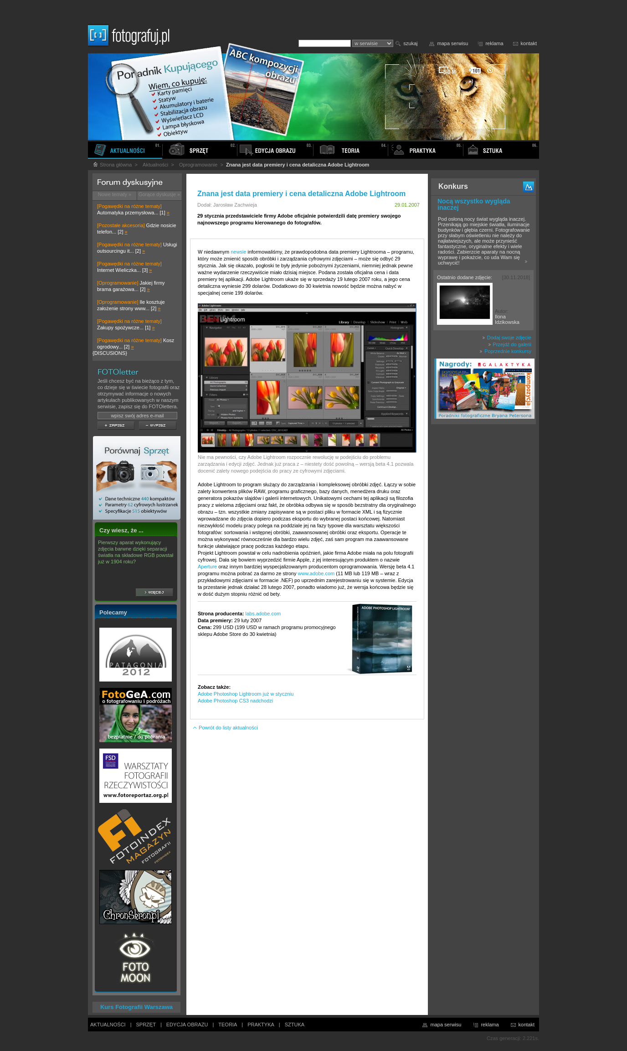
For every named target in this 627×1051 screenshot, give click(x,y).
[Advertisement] (483, 572)
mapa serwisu (452, 43)
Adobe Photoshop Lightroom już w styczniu (245, 694)
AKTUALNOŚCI (108, 1024)
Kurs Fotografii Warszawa (136, 1007)
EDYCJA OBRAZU (187, 1024)
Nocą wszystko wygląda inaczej (473, 204)
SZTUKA (294, 1024)
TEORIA (227, 1024)
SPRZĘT (146, 1024)
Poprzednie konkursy (505, 351)
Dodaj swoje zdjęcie (506, 337)
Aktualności (155, 164)
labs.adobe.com (263, 613)
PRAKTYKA (260, 1024)
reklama (494, 43)
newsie (238, 252)
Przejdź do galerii (509, 344)
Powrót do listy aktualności (225, 727)
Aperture (207, 566)
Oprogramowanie (198, 164)
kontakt (529, 43)
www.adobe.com (316, 573)
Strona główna (112, 164)
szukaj (410, 43)
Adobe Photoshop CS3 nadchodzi (235, 700)
